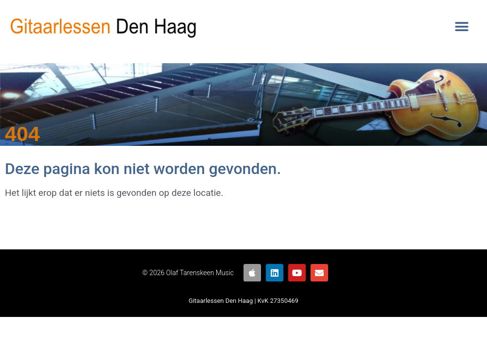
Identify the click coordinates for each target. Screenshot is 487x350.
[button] (461, 27)
